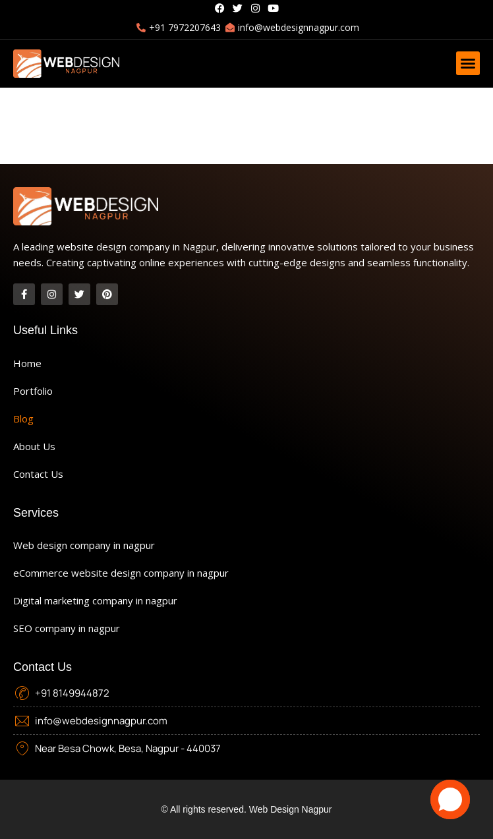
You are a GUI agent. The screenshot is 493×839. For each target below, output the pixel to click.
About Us (34, 446)
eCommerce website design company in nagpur (121, 572)
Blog (23, 418)
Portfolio (33, 390)
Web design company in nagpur (84, 545)
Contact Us (38, 473)
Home (27, 363)
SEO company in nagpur (66, 628)
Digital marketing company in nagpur (95, 600)
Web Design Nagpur (290, 809)
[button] (468, 63)
